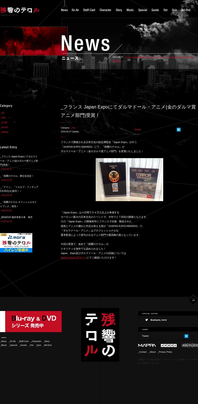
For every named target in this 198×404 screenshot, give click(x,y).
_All (2, 112)
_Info (73, 128)
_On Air (12, 341)
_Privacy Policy (165, 352)
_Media (4, 132)
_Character (37, 341)
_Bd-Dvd (47, 345)
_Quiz (38, 345)
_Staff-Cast (23, 341)
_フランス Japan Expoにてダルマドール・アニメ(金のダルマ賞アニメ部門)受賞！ (19, 160)
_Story (46, 341)
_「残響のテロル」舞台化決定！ (17, 176)
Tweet (137, 129)
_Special (13, 345)
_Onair (4, 122)
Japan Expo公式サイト (74, 257)
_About (152, 352)
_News (3, 341)
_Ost (31, 345)
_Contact (142, 352)
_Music (3, 345)
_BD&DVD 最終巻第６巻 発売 (16, 217)
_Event (4, 127)
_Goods (23, 345)
